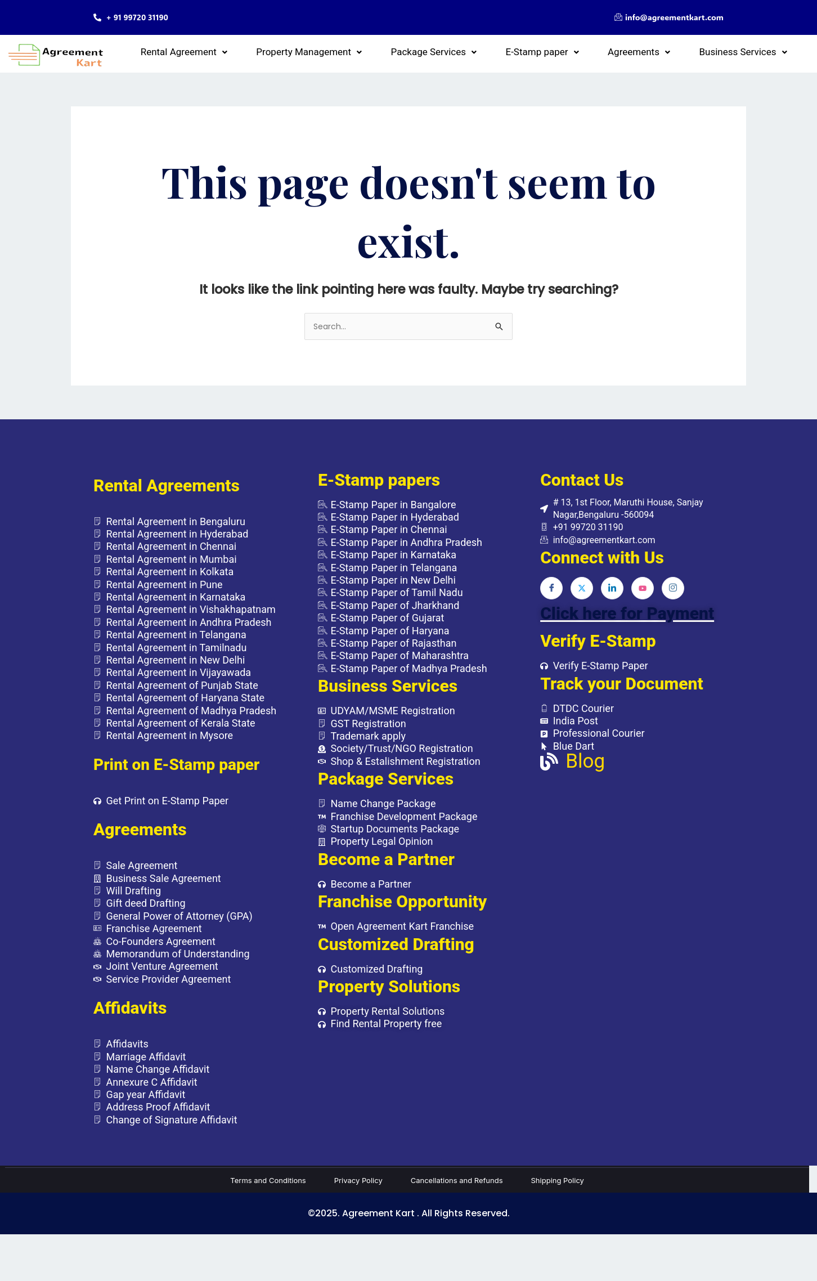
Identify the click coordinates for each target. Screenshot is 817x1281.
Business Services (755, 51)
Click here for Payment (627, 619)
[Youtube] (642, 594)
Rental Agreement (318, 51)
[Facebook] (551, 594)
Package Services (520, 51)
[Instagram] (673, 594)
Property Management (419, 51)
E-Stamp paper (603, 51)
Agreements (675, 51)
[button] (318, 51)
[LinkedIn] (612, 594)
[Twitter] (582, 594)
